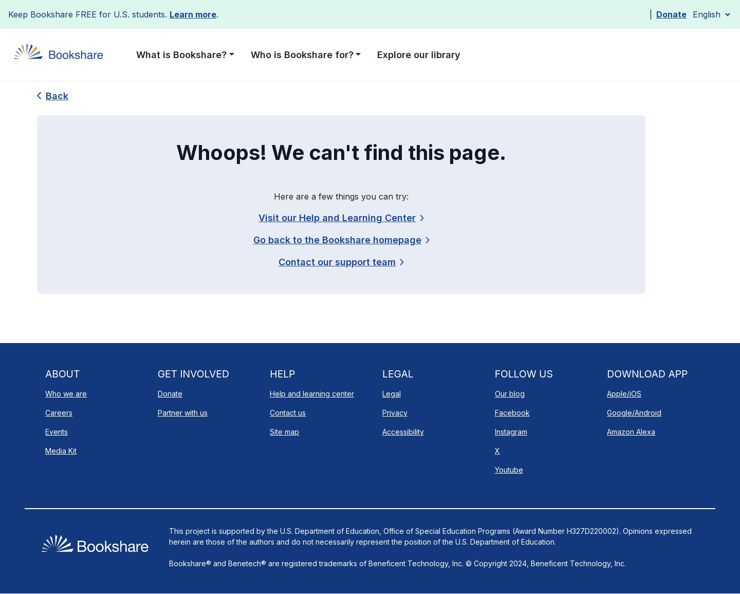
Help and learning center (312, 393)
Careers (58, 412)
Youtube (509, 469)
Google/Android (634, 412)
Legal (391, 393)
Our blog (510, 393)
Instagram (511, 431)
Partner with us (183, 412)
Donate (671, 14)
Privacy (395, 412)
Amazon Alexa (631, 431)
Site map (284, 431)
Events (56, 431)
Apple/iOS (624, 393)
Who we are (66, 393)
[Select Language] (711, 14)
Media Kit (61, 450)
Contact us (288, 412)
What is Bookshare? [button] (181, 54)
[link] (341, 262)
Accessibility (403, 431)
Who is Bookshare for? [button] (302, 54)
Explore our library (418, 54)
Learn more (193, 14)
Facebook (512, 412)
